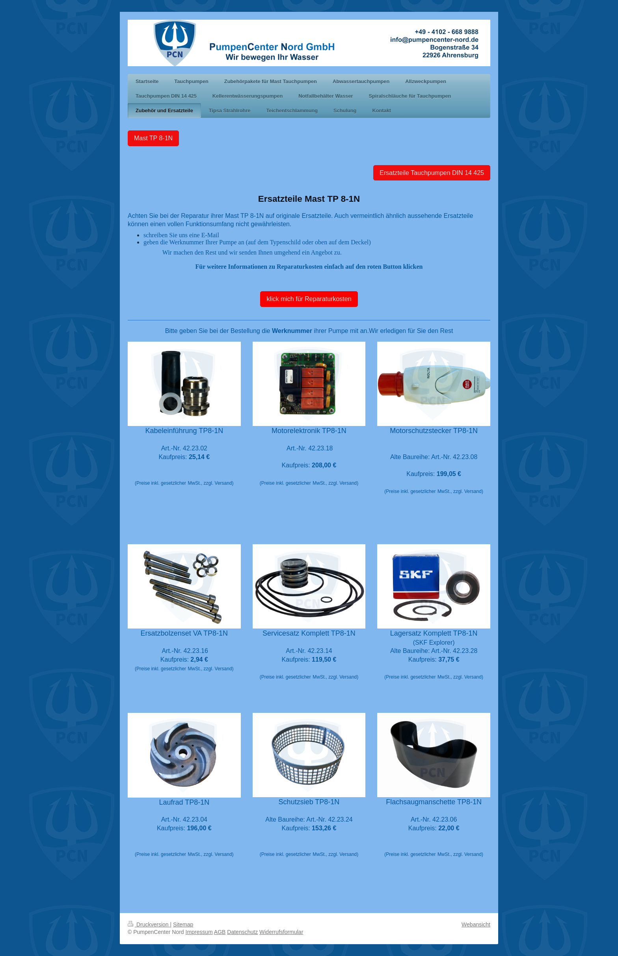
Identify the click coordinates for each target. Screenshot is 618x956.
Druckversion (149, 924)
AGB (220, 932)
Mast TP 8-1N (153, 138)
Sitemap (183, 924)
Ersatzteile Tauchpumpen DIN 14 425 (432, 172)
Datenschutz (242, 932)
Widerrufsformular (281, 932)
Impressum (199, 932)
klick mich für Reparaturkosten (308, 299)
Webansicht (476, 924)
